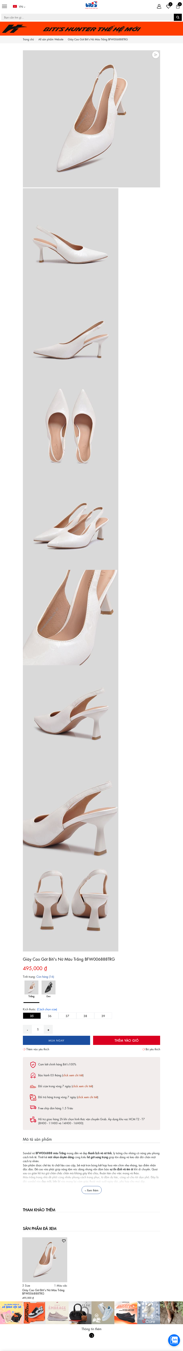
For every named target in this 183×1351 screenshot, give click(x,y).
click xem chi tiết (73, 1075)
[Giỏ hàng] (178, 6)
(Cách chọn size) (47, 1009)
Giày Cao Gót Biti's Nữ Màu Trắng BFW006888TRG (43, 1291)
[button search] (178, 17)
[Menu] (4, 6)
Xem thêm (91, 1190)
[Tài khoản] (159, 6)
